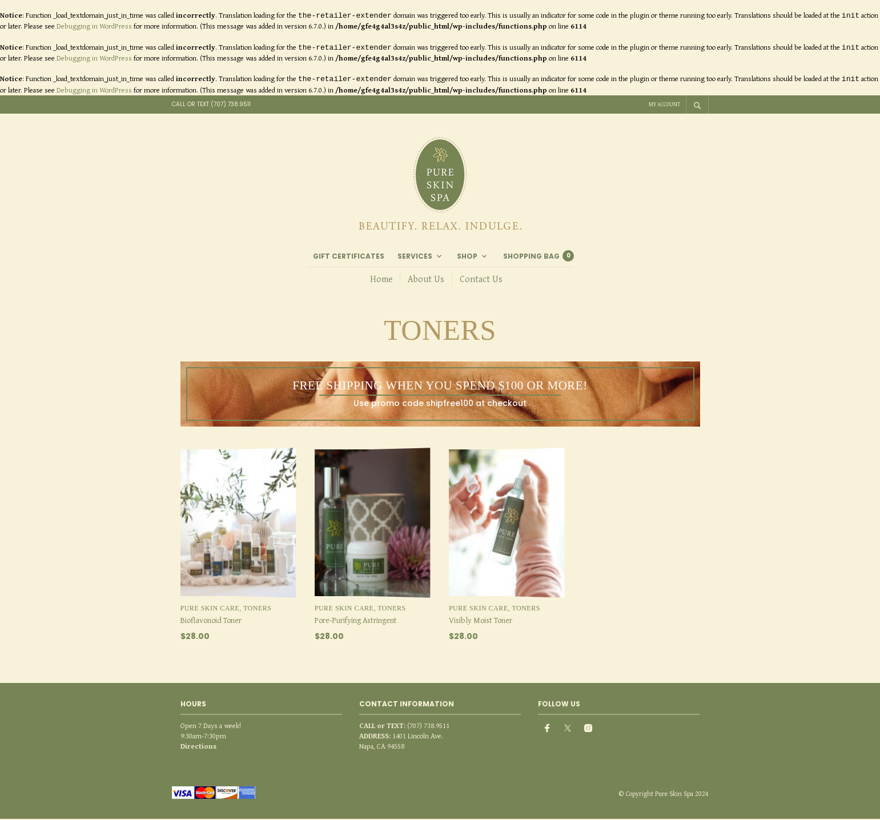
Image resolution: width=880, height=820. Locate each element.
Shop (467, 257)
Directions (198, 747)
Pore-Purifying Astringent (356, 622)
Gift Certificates (348, 257)
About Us (426, 279)
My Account (664, 104)
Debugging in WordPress (94, 26)
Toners (257, 610)
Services (414, 257)
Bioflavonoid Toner (211, 622)
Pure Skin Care (210, 610)
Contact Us (481, 279)
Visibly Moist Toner (480, 622)
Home (381, 279)
